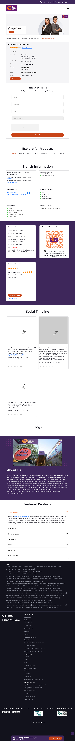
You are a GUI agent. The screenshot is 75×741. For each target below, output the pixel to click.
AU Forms (27, 634)
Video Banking (28, 699)
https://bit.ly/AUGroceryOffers (17, 355)
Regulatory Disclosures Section (33, 679)
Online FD (27, 693)
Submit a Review (15, 295)
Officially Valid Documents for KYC (34, 648)
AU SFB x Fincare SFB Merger (33, 651)
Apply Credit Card (29, 690)
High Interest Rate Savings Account (35, 685)
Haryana (24, 38)
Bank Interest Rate (29, 665)
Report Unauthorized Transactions (34, 643)
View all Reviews (14, 298)
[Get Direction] (28, 194)
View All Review (27, 48)
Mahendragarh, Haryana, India (16, 194)
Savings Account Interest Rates (33, 688)
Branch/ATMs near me (12, 38)
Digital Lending (28, 640)
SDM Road (43, 208)
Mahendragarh (34, 38)
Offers (26, 659)
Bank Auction (28, 620)
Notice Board (28, 623)
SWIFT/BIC (27, 631)
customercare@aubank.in (29, 72)
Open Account (55, 738)
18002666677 (25, 69)
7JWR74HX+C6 (11, 192)
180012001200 (25, 67)
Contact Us (27, 676)
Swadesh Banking (29, 645)
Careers (26, 656)
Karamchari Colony (54, 208)
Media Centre (28, 617)
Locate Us (27, 674)
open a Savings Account (21, 516)
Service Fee (27, 625)
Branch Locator (28, 628)
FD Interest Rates (29, 696)
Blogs (25, 662)
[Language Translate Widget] (63, 2)
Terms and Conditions (31, 637)
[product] (38, 118)
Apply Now (27, 671)
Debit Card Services (30, 668)
